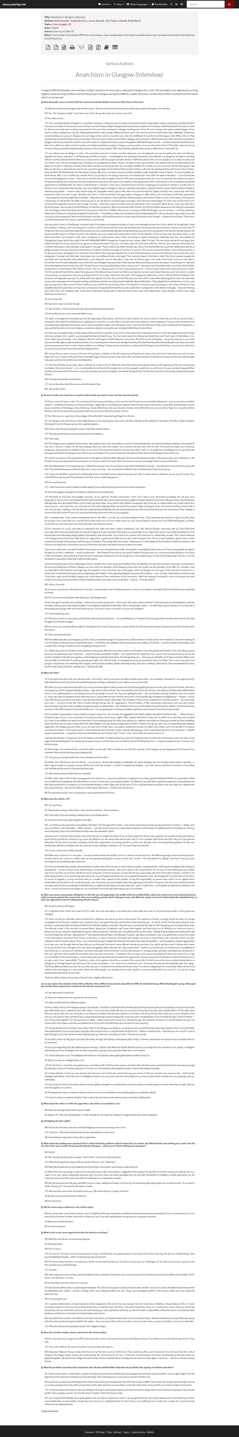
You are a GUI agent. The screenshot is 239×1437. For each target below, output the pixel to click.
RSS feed (100, 1432)
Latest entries (138, 1432)
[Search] (206, 4)
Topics (126, 1432)
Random (89, 1432)
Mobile (150, 1432)
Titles (109, 1432)
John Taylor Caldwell (116, 20)
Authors (117, 1432)
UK (69, 24)
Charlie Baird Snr (78, 20)
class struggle (60, 24)
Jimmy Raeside (96, 20)
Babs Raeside (62, 20)
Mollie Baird (134, 20)
